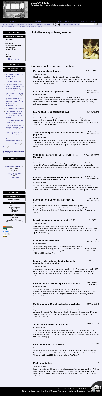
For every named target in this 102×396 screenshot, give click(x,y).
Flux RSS (48, 391)
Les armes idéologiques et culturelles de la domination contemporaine (54, 262)
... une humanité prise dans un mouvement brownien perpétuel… (58, 133)
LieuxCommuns (94, 72)
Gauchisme (8, 56)
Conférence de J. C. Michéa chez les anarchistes (56, 304)
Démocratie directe (10, 49)
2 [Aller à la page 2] (11, 59)
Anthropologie (9, 39)
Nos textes (38, 21)
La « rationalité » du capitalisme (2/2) (51, 91)
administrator (95, 284)
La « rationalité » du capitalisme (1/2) (51, 112)
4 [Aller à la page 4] (18, 59)
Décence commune (10, 47)
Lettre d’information (59, 391)
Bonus (5, 147)
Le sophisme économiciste (46, 241)
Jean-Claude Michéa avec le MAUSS (50, 324)
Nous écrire (81, 391)
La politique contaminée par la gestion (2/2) (54, 200)
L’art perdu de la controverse (47, 71)
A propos (13, 21)
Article (7, 41)
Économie (8, 51)
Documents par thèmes (89, 21)
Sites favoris (72, 391)
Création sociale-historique (13, 45)
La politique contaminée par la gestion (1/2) (54, 220)
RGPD (24, 391)
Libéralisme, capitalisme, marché (30, 26)
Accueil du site (8, 24)
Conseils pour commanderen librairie (14, 173)
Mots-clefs (40, 391)
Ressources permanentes (64, 21)
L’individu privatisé (42, 363)
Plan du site (31, 391)
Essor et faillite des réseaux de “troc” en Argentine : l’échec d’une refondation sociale (58, 178)
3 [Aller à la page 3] (15, 59)
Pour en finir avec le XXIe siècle (48, 345)
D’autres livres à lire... (14, 177)
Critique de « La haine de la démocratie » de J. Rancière (55, 156)
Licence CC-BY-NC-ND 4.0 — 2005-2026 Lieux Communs (78, 389)
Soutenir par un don (95, 387)
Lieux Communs (40, 2)
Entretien (7, 55)
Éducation (8, 53)
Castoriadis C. (9, 43)
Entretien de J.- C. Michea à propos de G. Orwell (56, 283)
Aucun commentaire (39, 74)
